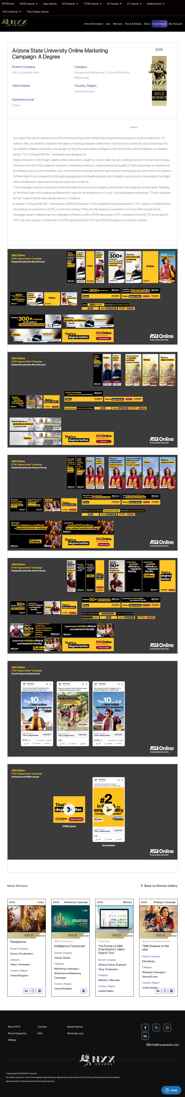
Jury (108, 23)
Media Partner (75, 1026)
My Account (175, 23)
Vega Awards (50, 3)
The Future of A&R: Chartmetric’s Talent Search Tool (111, 949)
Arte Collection (12, 11)
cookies (116, 1077)
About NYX (14, 1026)
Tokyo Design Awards (37, 11)
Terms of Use (80, 1077)
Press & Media (133, 23)
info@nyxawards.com (163, 1045)
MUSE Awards (29, 3)
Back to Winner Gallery (159, 886)
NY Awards (114, 3)
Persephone (18, 942)
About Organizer (17, 1033)
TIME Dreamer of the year (155, 947)
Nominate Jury (75, 1033)
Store (147, 23)
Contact (42, 1026)
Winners (117, 23)
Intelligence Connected (69, 946)
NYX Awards (70, 3)
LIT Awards (134, 3)
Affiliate (12, 1039)
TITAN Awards (92, 3)
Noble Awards (155, 3)
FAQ (40, 1033)
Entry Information (93, 23)
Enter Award (159, 23)
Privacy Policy (94, 1077)
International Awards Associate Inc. (37, 1081)
